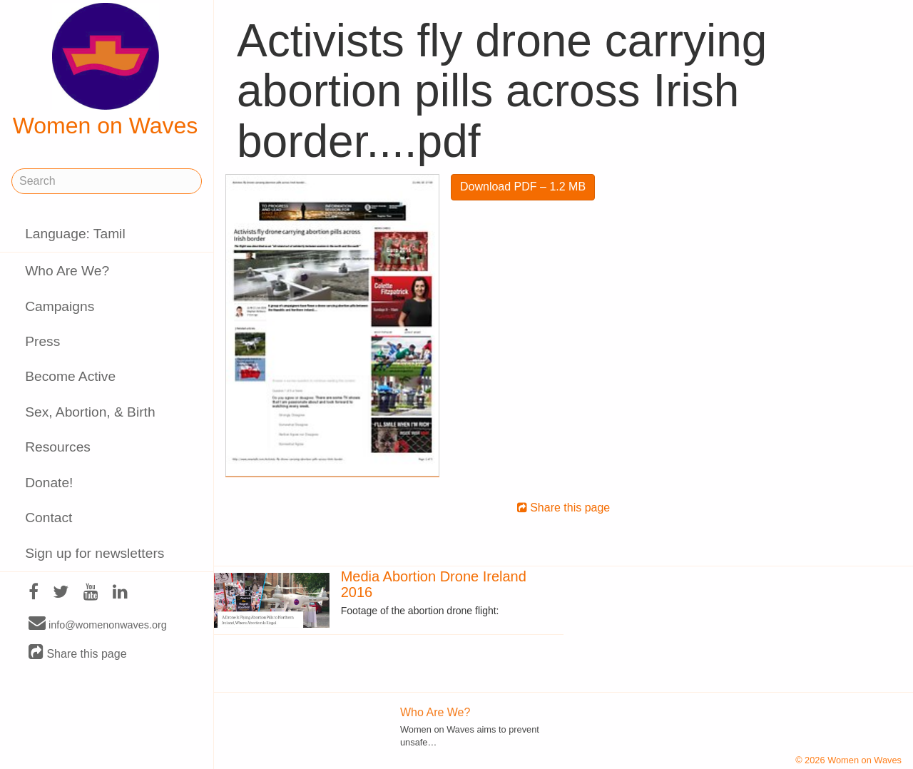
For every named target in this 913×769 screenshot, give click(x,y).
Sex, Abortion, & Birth (90, 411)
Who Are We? (67, 270)
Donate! (49, 482)
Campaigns (59, 306)
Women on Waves (105, 70)
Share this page (78, 653)
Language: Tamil (75, 233)
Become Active (70, 376)
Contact (48, 517)
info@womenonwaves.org (98, 624)
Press (42, 341)
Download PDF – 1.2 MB (523, 186)
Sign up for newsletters (94, 553)
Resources (58, 446)
